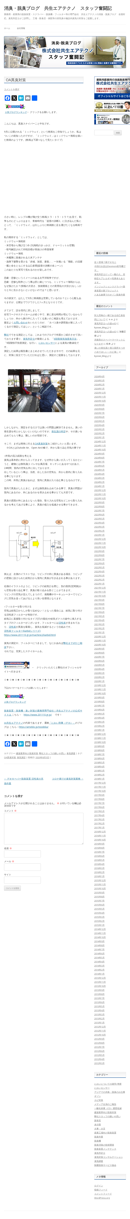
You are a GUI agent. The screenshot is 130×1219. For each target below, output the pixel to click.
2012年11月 (100, 1030)
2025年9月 (99, 404)
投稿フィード (100, 1189)
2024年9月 (99, 453)
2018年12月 (100, 734)
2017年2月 (99, 823)
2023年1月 (99, 534)
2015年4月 (99, 912)
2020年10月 (100, 644)
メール (9, 861)
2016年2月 (99, 872)
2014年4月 (99, 961)
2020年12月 (100, 636)
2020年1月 (99, 681)
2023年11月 (100, 494)
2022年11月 (100, 543)
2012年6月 (99, 1051)
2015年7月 (99, 900)
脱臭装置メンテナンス (105, 1148)
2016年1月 (99, 876)
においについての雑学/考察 (108, 1083)
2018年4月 (99, 766)
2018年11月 (100, 738)
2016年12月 (100, 831)
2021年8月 (99, 604)
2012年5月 (99, 1055)
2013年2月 (99, 1018)
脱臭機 (97, 1140)
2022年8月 (99, 555)
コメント (10, 810)
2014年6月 (99, 953)
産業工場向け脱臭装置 (105, 1132)
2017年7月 (99, 803)
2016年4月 (99, 864)
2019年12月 (100, 685)
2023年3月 (99, 526)
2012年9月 (99, 1038)
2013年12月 (100, 977)
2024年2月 (99, 482)
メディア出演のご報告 (105, 1104)
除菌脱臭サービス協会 (105, 1165)
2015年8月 (99, 896)
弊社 (6, 334)
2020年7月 (99, 656)
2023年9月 (99, 502)
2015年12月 (100, 880)
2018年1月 (99, 778)
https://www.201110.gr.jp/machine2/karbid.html (30, 635)
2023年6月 (99, 514)
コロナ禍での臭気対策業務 (67, 778)
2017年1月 (99, 827)
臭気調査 (71, 753)
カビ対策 (98, 1100)
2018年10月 (100, 742)
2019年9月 (99, 697)
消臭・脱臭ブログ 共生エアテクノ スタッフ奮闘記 (58, 8)
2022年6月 (99, 563)
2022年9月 (99, 551)
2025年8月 (99, 408)
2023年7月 (99, 510)
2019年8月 (99, 701)
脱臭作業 (98, 1136)
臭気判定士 (29, 338)
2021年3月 (99, 624)
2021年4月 (99, 620)
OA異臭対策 (41, 443)
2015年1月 (99, 925)
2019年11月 (100, 689)
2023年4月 (99, 522)
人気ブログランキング (16, 112)
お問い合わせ (21, 322)
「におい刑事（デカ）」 (62, 722)
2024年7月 (99, 461)
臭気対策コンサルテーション (108, 1157)
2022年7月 (99, 559)
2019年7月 (99, 705)
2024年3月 (99, 478)
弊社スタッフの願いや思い (52, 753)
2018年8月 (99, 750)
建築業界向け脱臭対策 (27, 753)
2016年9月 (99, 843)
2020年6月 (99, 660)
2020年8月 (99, 652)
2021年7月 (99, 608)
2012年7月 (99, 1046)
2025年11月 (100, 396)
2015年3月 (99, 916)
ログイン (98, 1185)
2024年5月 (99, 469)
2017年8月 (99, 799)
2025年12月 (100, 392)
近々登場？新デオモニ (105, 262)
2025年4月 (99, 425)
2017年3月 (99, 819)
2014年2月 (99, 969)
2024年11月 (100, 445)
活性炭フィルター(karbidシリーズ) (22, 630)
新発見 (97, 1120)
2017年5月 (99, 811)
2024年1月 (99, 486)
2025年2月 (99, 433)
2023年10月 (100, 498)
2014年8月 (99, 945)
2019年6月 (99, 709)
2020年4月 (99, 669)
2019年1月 (99, 730)
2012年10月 (100, 1034)
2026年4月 (99, 376)
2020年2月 (99, 677)
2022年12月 (100, 538)
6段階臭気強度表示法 (65, 338)
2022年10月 (100, 547)
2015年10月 (100, 888)
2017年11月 (100, 786)
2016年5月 (99, 860)
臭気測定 (21, 757)
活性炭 (62, 622)
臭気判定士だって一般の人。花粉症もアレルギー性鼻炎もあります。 (109, 278)
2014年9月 (99, 941)
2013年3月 (99, 1014)
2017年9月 (99, 795)
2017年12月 (100, 782)
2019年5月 (99, 713)
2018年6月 (99, 758)
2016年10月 (100, 839)
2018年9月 (99, 746)
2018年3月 (99, 770)
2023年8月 (99, 506)
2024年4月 (99, 473)
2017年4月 (99, 815)
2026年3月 (99, 380)
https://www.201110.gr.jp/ (38, 714)
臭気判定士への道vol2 (105, 323)
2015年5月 (99, 908)
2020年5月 (99, 664)
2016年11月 (100, 835)
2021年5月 (99, 616)
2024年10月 (100, 449)
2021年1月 (99, 632)
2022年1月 (99, 583)
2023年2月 (99, 530)
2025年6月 (99, 417)
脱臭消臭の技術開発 (104, 1144)
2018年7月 (99, 754)
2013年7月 (99, 998)
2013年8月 (99, 994)
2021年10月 (100, 595)
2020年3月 (99, 673)
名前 (8, 848)
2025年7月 (99, 413)
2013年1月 (99, 1022)
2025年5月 (99, 421)
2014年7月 (99, 949)
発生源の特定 (58, 431)
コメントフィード (103, 1193)
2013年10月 (100, 986)
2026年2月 (99, 384)
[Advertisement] (110, 193)
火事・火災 (99, 1128)
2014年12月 (100, 929)
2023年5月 (99, 518)
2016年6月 (99, 855)
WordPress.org (102, 1197)
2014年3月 (99, 965)
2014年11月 (100, 933)
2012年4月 (99, 1059)
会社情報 (21, 28)
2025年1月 (99, 437)
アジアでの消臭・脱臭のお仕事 (109, 1092)
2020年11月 (100, 640)
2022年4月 (99, 571)
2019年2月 (99, 725)
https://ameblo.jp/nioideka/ (33, 726)
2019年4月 (99, 717)
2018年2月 (99, 774)
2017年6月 (99, 807)
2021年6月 (99, 612)
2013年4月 (99, 1010)
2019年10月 (100, 693)
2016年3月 (99, 868)
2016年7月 (99, 851)
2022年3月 (99, 575)
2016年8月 (99, 847)
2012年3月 (99, 1063)
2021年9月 (99, 599)
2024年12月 (100, 441)
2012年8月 (99, 1042)
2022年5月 (99, 567)
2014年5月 (99, 957)
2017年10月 (100, 790)
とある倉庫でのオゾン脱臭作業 (109, 294)
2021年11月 (100, 591)
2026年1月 (99, 388)
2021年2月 (99, 628)
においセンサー (47, 342)
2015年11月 (100, 884)
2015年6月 (99, 904)
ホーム (7, 28)
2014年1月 (99, 973)
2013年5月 (99, 1006)
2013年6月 (99, 1002)
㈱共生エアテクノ (13, 722)
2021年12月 (100, 587)
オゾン (97, 1096)
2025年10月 (100, 400)
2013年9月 (99, 990)
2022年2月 (99, 579)
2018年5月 (99, 762)
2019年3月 (99, 721)
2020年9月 (99, 648)
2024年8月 (99, 457)
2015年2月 (99, 921)
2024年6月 (99, 465)
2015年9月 (99, 892)
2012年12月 (100, 1026)
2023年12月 (100, 490)
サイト (7, 874)
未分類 (97, 1124)
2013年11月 (100, 981)
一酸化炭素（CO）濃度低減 (108, 1108)
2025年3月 (99, 429)
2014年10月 (100, 937)
